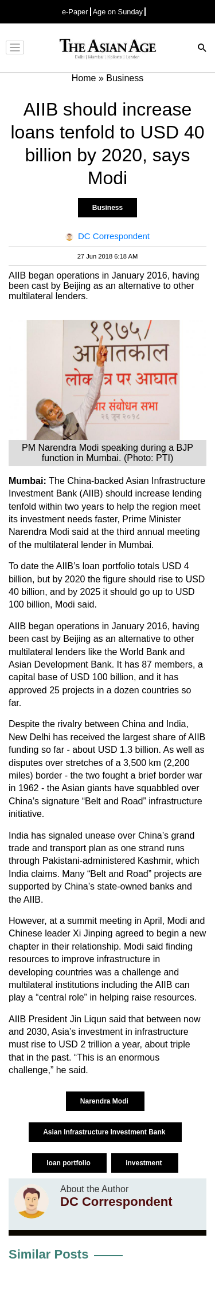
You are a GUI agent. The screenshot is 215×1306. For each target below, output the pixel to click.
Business (107, 208)
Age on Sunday (118, 11)
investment (145, 1163)
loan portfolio (69, 1163)
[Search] (202, 49)
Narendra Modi (105, 1101)
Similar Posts (48, 1254)
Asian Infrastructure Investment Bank (105, 1132)
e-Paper (75, 11)
